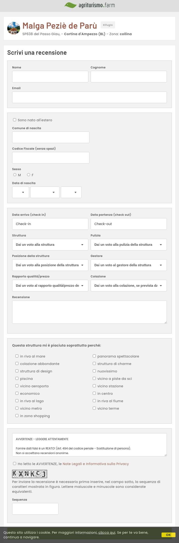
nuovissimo (105, 371)
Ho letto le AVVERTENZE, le (71, 464)
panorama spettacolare (116, 356)
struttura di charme (112, 363)
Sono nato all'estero (32, 120)
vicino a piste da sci (112, 378)
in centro (103, 393)
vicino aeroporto (32, 386)
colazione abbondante (37, 363)
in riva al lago (29, 401)
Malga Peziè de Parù (59, 25)
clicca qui (106, 532)
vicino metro (28, 408)
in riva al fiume (108, 401)
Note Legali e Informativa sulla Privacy (96, 464)
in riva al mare (30, 356)
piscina (24, 378)
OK (168, 535)
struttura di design (33, 371)
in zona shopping (32, 416)
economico (27, 393)
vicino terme (106, 408)
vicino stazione (108, 386)
